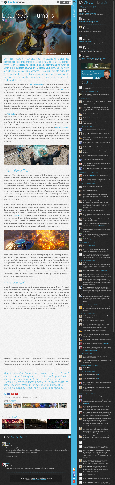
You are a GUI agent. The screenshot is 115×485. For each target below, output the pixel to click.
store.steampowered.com (98, 352)
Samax (85, 54)
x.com (99, 376)
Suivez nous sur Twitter (75, 478)
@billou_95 (15, 21)
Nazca (85, 26)
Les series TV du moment (86, 41)
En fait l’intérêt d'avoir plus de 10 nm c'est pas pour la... (92, 31)
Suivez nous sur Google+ (75, 481)
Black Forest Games (51, 54)
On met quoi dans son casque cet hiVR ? (90, 21)
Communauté (75, 233)
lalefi (85, 38)
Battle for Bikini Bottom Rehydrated (38, 64)
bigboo (85, 9)
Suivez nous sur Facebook (75, 475)
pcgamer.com (94, 238)
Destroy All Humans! (35, 84)
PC (61, 54)
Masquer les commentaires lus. (69, 436)
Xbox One (65, 54)
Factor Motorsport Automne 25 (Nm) (89, 30)
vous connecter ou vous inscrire (39, 479)
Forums (84, 35)
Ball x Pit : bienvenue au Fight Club (88, 13)
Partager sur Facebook (8, 393)
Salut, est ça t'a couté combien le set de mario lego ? (91, 51)
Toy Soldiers (16, 215)
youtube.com (94, 175)
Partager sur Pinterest (16, 393)
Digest (103, 2)
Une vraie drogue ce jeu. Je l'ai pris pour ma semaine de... (92, 14)
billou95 (9, 19)
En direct (87, 2)
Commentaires (88, 7)
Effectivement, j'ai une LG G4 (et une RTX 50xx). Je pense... (93, 59)
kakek (85, 18)
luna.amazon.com (94, 118)
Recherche (58, 2)
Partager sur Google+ (12, 393)
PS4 (69, 54)
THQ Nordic (43, 54)
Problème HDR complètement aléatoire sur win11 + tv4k (93, 58)
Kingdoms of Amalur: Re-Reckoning (32, 68)
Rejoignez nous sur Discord (75, 472)
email (9, 21)
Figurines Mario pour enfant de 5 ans (89, 50)
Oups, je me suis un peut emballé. (87, 23)
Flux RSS (75, 469)
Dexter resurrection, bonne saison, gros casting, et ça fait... (92, 43)
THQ (61, 90)
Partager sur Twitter (5, 393)
